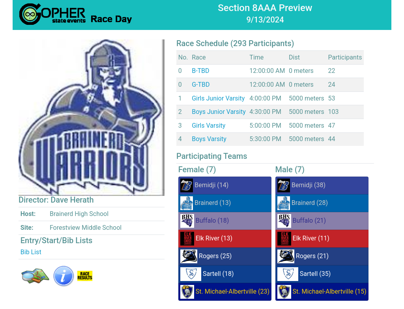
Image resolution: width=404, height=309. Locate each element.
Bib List (31, 252)
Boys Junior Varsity (219, 111)
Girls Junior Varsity (218, 98)
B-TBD (200, 70)
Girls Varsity (208, 125)
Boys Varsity (209, 139)
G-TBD (200, 84)
